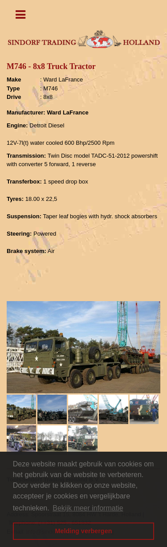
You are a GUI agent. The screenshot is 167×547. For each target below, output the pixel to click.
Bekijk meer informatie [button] (88, 508)
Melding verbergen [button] (83, 531)
